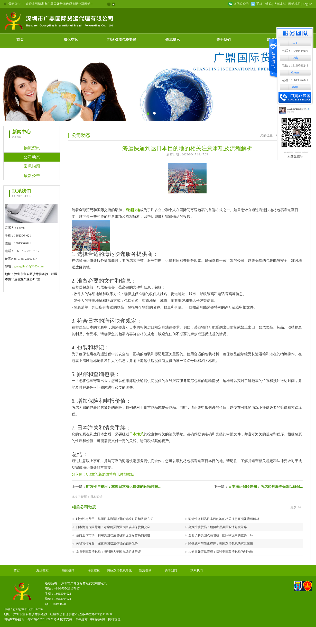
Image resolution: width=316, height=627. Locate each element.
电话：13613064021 (295, 80)
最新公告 (32, 175)
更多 (296, 507)
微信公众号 (241, 4)
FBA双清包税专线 (121, 40)
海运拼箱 (68, 570)
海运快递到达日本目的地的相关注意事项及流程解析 (223, 519)
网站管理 (114, 619)
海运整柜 (42, 570)
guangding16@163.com (29, 266)
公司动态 (32, 157)
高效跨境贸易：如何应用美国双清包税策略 (217, 527)
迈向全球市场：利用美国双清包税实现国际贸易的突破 (113, 535)
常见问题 (32, 166)
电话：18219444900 (295, 51)
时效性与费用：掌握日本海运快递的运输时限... (123, 487)
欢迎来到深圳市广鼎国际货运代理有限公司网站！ (60, 4)
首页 (20, 40)
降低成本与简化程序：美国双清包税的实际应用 (220, 543)
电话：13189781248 (295, 65)
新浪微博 (105, 474)
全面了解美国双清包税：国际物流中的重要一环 (220, 535)
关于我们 (223, 40)
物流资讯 (172, 40)
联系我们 (196, 570)
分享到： (79, 474)
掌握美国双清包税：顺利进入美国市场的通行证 (108, 552)
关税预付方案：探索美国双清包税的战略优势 (107, 543)
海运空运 (71, 40)
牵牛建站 (81, 619)
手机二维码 (264, 4)
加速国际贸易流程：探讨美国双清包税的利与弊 (220, 552)
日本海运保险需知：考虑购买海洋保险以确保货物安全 (113, 527)
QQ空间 (92, 474)
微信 (130, 474)
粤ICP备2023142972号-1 (43, 619)
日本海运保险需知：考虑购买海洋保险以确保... (265, 487)
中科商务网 (97, 619)
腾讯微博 (120, 474)
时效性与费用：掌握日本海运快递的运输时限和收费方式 (114, 519)
